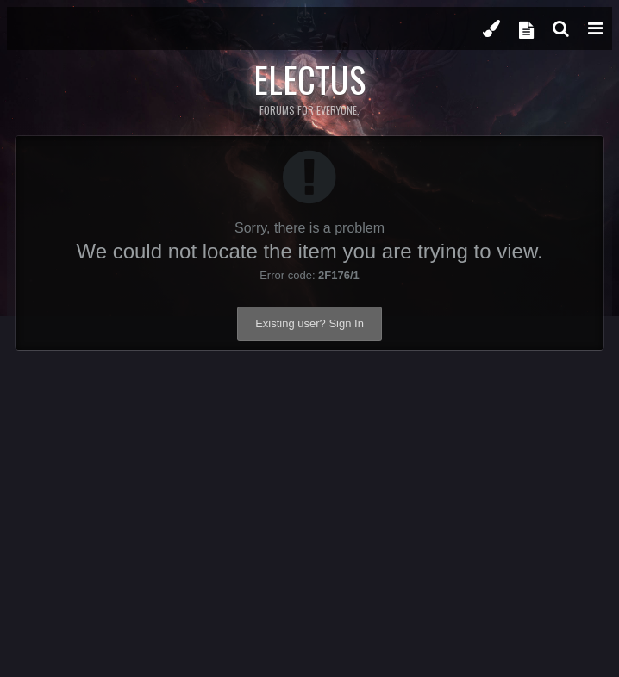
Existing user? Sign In (309, 323)
